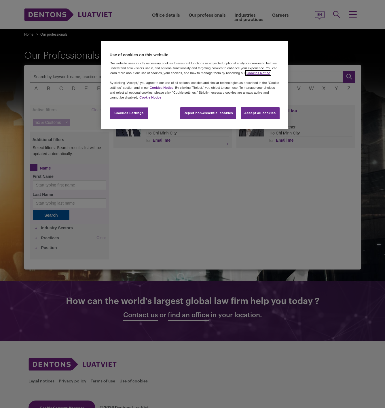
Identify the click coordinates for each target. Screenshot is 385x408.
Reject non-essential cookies (208, 113)
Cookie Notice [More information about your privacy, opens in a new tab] (150, 97)
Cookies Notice (258, 73)
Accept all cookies (260, 113)
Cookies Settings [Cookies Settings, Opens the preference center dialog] (128, 113)
